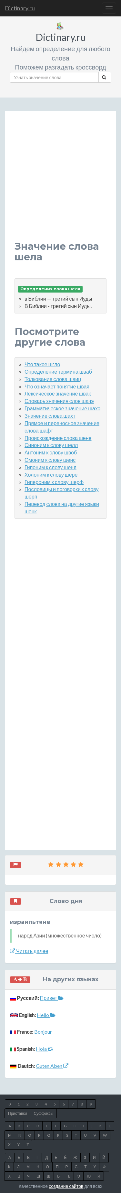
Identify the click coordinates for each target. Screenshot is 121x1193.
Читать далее (29, 951)
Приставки (17, 1113)
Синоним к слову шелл (51, 445)
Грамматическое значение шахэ (62, 408)
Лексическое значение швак (58, 393)
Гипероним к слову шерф (54, 482)
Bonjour (43, 1032)
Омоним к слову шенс (50, 460)
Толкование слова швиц (53, 379)
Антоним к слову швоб (51, 452)
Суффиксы (43, 1113)
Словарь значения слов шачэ (59, 401)
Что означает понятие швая (57, 386)
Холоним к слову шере (51, 474)
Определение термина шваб (58, 371)
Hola (44, 1049)
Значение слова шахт (50, 416)
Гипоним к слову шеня (50, 467)
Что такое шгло (42, 364)
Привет (52, 998)
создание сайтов (66, 1186)
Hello (46, 1015)
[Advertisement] (60, 180)
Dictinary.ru (20, 8)
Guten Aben (52, 1066)
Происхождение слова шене (58, 438)
